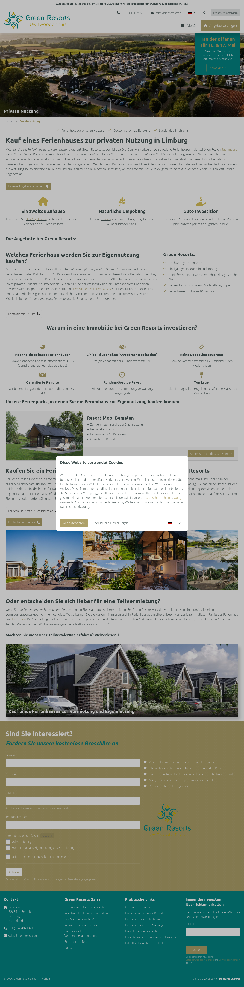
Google (178, 498)
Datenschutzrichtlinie (158, 498)
